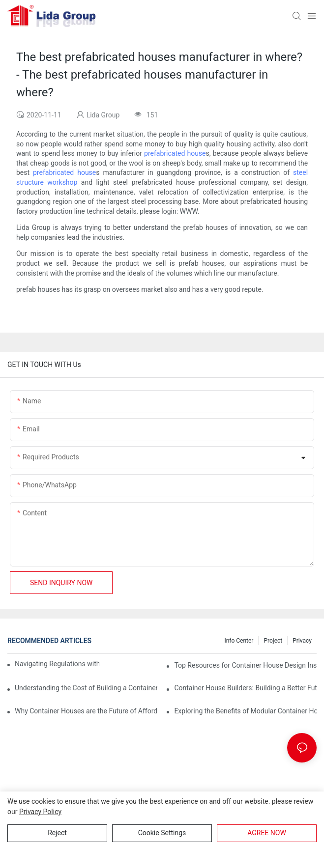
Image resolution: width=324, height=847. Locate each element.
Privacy (302, 640)
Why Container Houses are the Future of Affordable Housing (86, 711)
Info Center (238, 640)
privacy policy (40, 812)
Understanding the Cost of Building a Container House (86, 688)
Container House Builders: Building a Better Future (245, 688)
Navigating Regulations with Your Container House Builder (57, 664)
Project (273, 640)
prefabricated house (175, 153)
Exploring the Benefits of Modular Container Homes (245, 711)
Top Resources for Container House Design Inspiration (245, 665)
